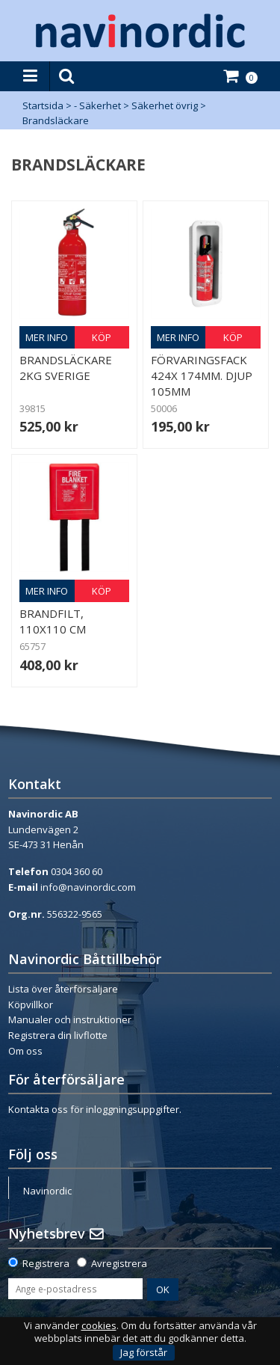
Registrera (45, 1263)
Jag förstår (143, 1352)
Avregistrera (119, 1263)
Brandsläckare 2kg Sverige (65, 367)
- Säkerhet (97, 105)
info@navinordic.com (88, 887)
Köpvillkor (30, 1004)
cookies (98, 1325)
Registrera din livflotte (58, 1035)
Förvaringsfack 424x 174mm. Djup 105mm (201, 375)
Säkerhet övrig (164, 105)
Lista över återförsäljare (63, 989)
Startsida (42, 105)
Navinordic (47, 1190)
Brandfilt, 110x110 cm (52, 621)
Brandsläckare (55, 120)
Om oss (25, 1051)
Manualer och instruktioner (69, 1019)
